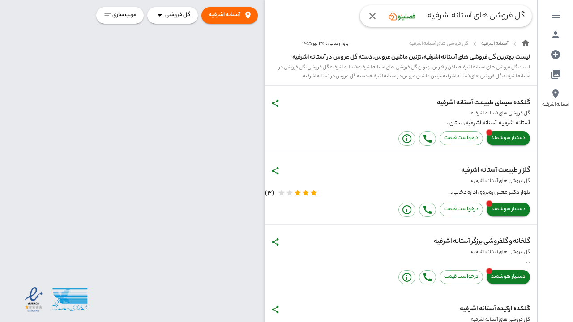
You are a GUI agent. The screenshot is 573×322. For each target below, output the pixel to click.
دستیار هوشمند (508, 138)
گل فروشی (172, 15)
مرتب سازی (120, 15)
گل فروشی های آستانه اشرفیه (500, 113)
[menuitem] (555, 15)
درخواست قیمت (461, 138)
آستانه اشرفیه (229, 15)
